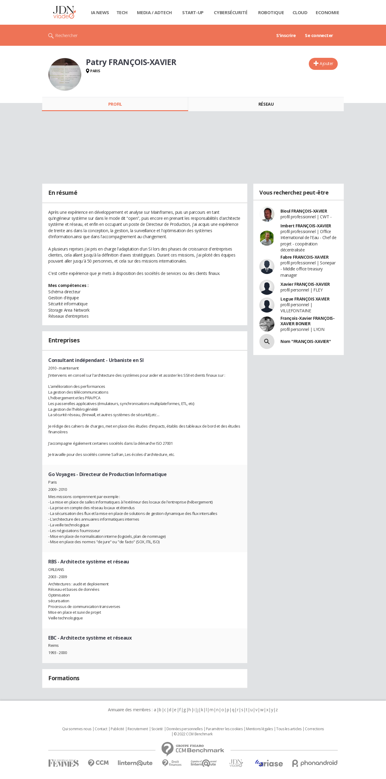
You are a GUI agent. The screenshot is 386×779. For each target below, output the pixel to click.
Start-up (193, 12)
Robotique (271, 12)
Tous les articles (289, 729)
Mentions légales (259, 729)
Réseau (266, 104)
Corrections (314, 729)
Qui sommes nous (76, 729)
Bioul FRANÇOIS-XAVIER (303, 211)
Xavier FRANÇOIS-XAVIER (305, 284)
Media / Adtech (154, 12)
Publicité (117, 729)
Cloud (300, 12)
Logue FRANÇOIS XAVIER (304, 299)
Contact (101, 729)
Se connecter (319, 35)
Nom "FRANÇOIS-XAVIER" (305, 341)
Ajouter (326, 63)
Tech (122, 12)
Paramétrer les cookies (224, 729)
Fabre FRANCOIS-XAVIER (304, 257)
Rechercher (66, 35)
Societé (157, 729)
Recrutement (138, 729)
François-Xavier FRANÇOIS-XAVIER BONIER (307, 320)
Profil (115, 104)
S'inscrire (286, 35)
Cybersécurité (231, 12)
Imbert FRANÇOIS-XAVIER (305, 226)
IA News (100, 12)
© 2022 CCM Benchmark (193, 734)
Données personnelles (184, 729)
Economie (327, 12)
